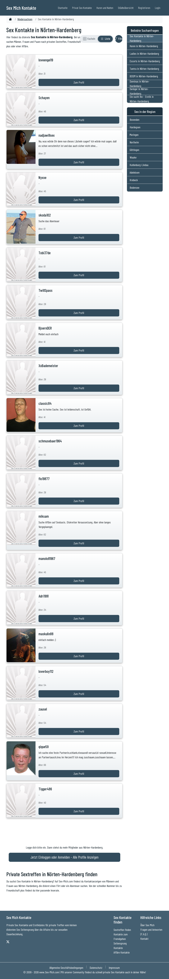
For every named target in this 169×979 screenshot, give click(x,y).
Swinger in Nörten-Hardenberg (139, 91)
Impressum (114, 967)
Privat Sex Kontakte (82, 8)
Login (157, 8)
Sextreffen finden (122, 930)
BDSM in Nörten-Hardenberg (144, 76)
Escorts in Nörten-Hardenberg (145, 61)
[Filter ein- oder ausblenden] (118, 39)
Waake (133, 157)
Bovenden (134, 119)
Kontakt (144, 938)
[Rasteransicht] (89, 39)
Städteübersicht (125, 8)
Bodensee (134, 187)
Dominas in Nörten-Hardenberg (139, 83)
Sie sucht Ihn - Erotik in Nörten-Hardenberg (142, 99)
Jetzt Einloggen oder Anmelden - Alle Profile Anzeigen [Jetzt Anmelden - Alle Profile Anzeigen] (64, 857)
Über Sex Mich (147, 925)
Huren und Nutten (104, 8)
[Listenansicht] (105, 39)
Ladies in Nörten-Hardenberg (144, 53)
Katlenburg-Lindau (139, 165)
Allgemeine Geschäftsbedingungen (66, 967)
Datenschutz (96, 967)
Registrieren (144, 8)
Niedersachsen (24, 19)
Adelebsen (135, 172)
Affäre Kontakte (122, 952)
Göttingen (134, 150)
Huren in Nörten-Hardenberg (144, 46)
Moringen (134, 135)
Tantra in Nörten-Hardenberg (144, 68)
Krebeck (134, 180)
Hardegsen (135, 127)
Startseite (62, 8)
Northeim (134, 142)
